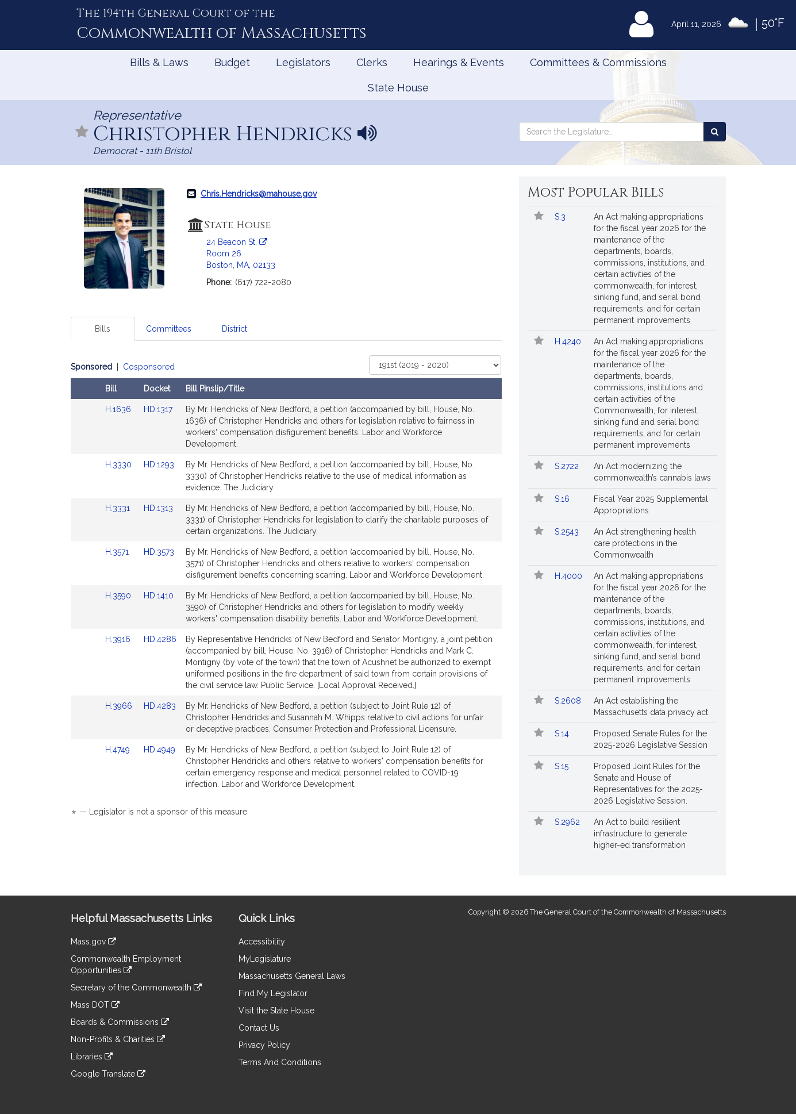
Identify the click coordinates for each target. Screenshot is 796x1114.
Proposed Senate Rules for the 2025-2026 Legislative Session (650, 739)
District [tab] (234, 328)
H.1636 (119, 409)
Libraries (92, 1056)
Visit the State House (276, 1010)
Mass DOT (95, 1004)
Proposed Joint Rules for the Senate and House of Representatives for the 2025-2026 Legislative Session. (648, 783)
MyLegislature (265, 958)
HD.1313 (158, 508)
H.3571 (118, 551)
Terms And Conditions (280, 1062)
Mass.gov (93, 941)
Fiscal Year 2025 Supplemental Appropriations (651, 504)
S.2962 (568, 822)
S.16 (563, 499)
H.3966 (119, 705)
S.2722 (568, 466)
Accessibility (262, 941)
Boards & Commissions (120, 1022)
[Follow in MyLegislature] (82, 132)
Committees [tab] (168, 328)
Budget (232, 62)
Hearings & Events (458, 62)
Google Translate (108, 1073)
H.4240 (569, 341)
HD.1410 (159, 595)
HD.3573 (159, 551)
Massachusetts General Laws (292, 976)
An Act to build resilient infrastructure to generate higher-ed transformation (640, 833)
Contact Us (259, 1027)
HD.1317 (158, 409)
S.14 (563, 733)
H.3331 (118, 508)
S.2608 (569, 700)
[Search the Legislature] (714, 131)
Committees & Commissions (598, 62)
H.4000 (569, 576)
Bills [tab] (102, 328)
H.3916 (119, 639)
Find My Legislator (273, 993)
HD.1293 (159, 464)
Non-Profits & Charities (118, 1039)
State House (398, 88)
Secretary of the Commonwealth (136, 987)
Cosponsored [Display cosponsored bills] (149, 366)
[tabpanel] (286, 591)
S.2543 (568, 531)
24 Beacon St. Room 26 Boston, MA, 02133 (240, 253)
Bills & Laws (159, 62)
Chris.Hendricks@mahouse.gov (259, 193)
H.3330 (119, 464)
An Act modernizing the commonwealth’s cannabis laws (652, 472)
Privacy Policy (264, 1045)
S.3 (561, 216)
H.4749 (118, 749)
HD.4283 (160, 705)
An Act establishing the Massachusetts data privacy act (651, 706)
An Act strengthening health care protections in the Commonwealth (645, 543)
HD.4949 (159, 749)
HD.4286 (160, 639)
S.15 (563, 766)
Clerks (371, 62)
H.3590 (119, 595)
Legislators (303, 62)
